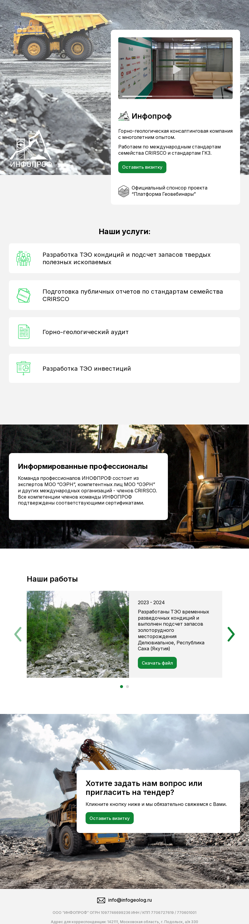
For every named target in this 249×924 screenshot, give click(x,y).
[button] (17, 628)
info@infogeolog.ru (124, 888)
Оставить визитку (142, 167)
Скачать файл (157, 663)
